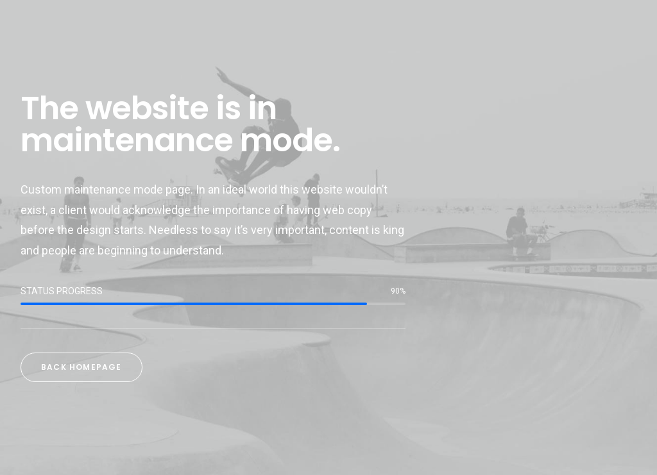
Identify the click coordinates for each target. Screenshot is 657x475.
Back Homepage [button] (81, 367)
